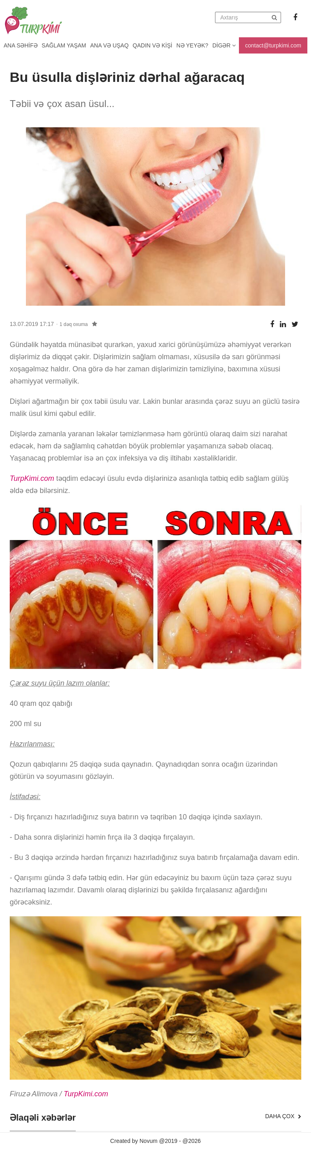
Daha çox (283, 1116)
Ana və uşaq (109, 45)
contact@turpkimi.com (273, 45)
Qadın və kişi (153, 45)
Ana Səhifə (21, 45)
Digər (224, 45)
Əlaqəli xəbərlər (43, 1118)
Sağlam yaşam (64, 45)
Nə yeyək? (193, 45)
